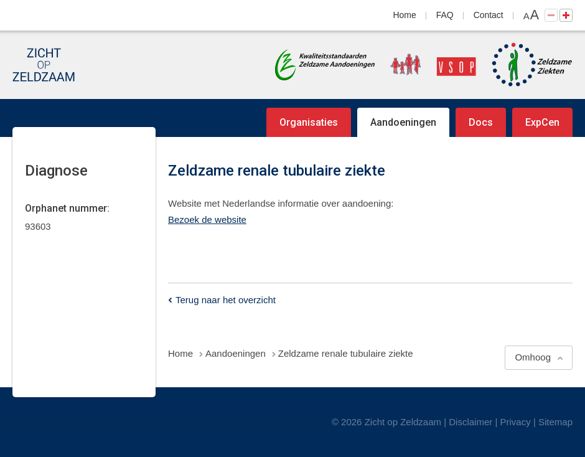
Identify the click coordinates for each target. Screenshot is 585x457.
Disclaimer (470, 422)
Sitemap (555, 422)
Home (404, 15)
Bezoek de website (207, 219)
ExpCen (542, 122)
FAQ (445, 15)
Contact (488, 15)
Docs (481, 122)
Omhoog (533, 357)
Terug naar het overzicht (226, 299)
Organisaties (308, 122)
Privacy (515, 422)
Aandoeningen (403, 122)
